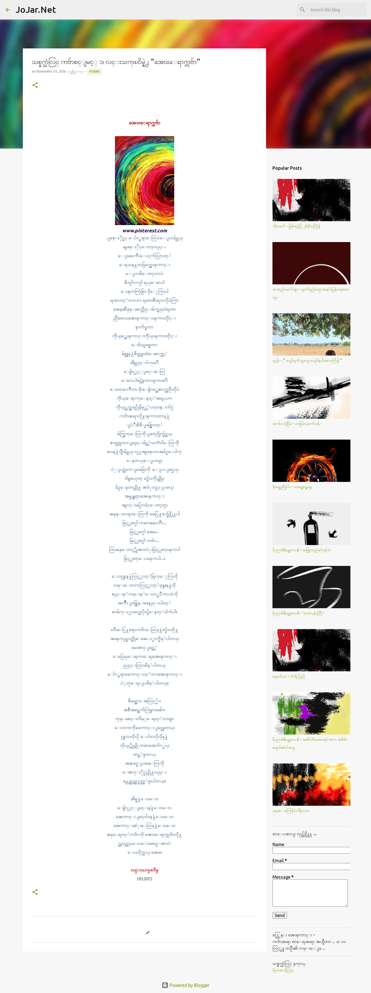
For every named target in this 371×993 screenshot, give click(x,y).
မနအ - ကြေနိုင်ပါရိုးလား (290, 810)
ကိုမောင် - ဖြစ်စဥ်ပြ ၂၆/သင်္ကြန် (296, 226)
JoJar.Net (36, 9)
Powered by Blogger (186, 985)
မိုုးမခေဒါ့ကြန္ (282, 969)
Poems (94, 71)
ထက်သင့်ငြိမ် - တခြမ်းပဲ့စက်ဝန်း (296, 423)
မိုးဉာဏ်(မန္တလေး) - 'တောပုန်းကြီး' (298, 613)
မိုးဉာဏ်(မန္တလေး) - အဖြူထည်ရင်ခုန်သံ (301, 550)
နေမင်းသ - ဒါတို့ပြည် (288, 676)
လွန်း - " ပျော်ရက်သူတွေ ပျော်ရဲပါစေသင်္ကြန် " (307, 360)
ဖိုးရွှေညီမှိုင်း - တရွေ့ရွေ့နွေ (292, 486)
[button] (35, 85)
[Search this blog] (337, 9)
